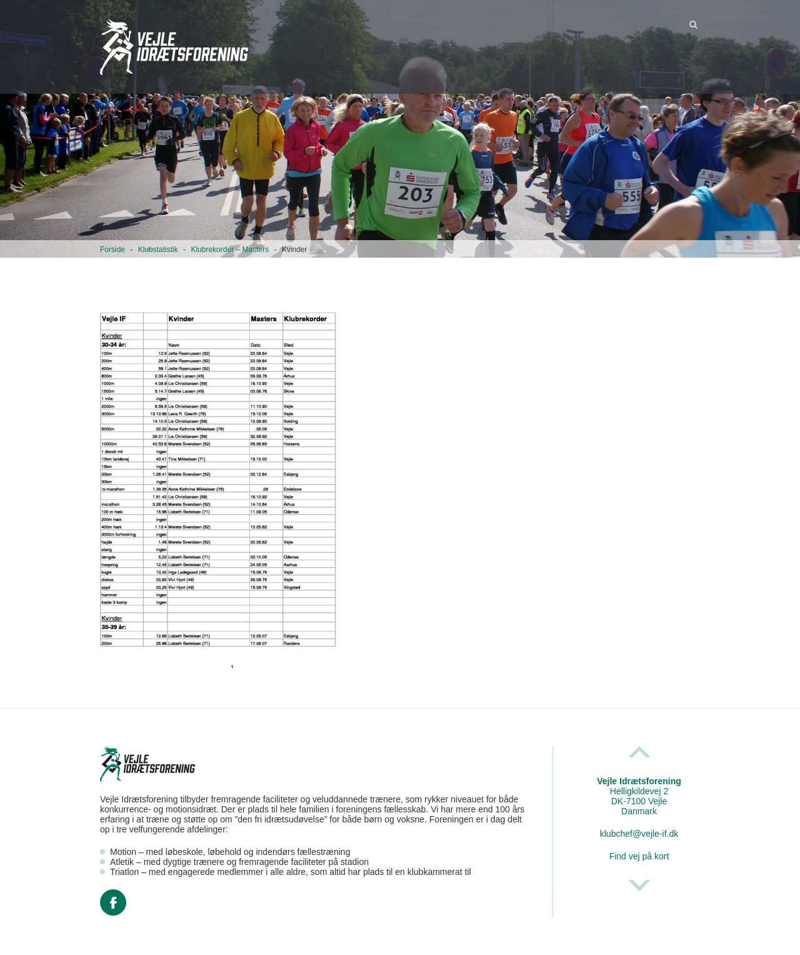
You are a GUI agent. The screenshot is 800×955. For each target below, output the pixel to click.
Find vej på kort (639, 856)
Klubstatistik (158, 249)
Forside (112, 249)
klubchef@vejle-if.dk (639, 834)
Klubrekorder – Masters (230, 249)
